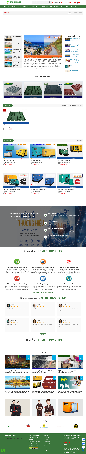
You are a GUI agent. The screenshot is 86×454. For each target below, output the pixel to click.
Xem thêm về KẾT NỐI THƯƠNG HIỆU (43, 292)
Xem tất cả (79, 105)
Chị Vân (13, 304)
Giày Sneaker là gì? (74, 65)
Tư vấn (45, 450)
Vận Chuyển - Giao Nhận (35, 443)
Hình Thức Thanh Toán (34, 441)
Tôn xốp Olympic (48, 94)
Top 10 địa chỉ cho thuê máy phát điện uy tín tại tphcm (74, 61)
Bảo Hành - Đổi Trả (33, 439)
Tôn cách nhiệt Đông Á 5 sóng (71, 94)
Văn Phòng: (72, 452)
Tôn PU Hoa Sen (65, 105)
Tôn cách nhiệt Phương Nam (11, 94)
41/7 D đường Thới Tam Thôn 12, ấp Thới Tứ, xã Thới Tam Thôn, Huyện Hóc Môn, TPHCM (72, 449)
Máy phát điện (8, 140)
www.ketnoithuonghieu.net (14, 438)
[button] (81, 90)
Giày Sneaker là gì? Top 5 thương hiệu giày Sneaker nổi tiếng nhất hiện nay (70, 391)
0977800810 (56, 2)
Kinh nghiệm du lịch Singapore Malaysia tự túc (75, 40)
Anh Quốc (13, 320)
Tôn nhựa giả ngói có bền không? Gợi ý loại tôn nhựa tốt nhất (44, 371)
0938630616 (64, 2)
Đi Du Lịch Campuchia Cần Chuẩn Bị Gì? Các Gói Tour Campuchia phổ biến (17, 391)
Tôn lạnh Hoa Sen (73, 105)
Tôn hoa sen (7, 105)
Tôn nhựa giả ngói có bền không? (75, 45)
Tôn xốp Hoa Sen (28, 94)
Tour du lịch (47, 446)
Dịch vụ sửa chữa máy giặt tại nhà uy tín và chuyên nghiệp (69, 371)
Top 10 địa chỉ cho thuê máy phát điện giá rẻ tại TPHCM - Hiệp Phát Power (43, 391)
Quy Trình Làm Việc (33, 437)
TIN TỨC (44, 353)
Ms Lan (65, 320)
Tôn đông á (46, 439)
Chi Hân (39, 320)
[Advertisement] (43, 25)
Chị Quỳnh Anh (40, 304)
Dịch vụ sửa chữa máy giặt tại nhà (74, 50)
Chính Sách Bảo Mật (34, 446)
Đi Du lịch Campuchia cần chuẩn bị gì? (75, 55)
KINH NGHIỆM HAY (73, 36)
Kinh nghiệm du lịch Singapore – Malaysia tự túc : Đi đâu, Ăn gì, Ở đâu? (17, 371)
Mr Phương (65, 304)
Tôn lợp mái (47, 441)
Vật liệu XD (46, 448)
